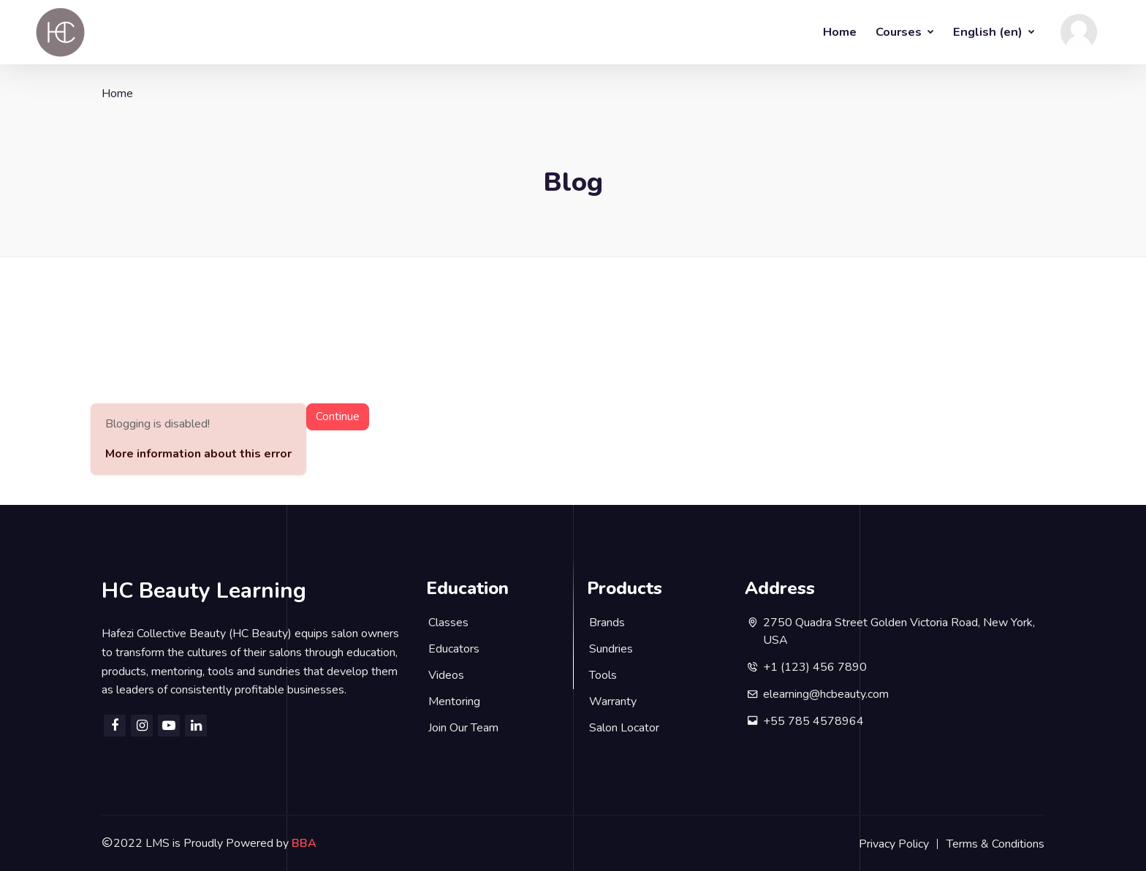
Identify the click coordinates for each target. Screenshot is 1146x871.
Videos (446, 675)
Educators (453, 649)
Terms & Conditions (995, 844)
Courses (900, 31)
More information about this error (198, 454)
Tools (603, 675)
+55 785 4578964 (813, 721)
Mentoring (454, 701)
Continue (338, 416)
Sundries (611, 649)
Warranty (613, 701)
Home (840, 31)
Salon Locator (624, 728)
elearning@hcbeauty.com (826, 694)
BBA (304, 843)
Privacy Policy (894, 844)
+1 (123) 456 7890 (815, 667)
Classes (448, 623)
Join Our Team (463, 728)
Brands (607, 623)
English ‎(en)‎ (989, 31)
